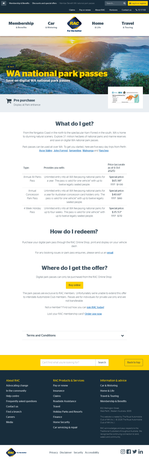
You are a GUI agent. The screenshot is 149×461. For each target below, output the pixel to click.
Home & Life (107, 391)
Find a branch (14, 412)
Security (78, 452)
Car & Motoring (109, 385)
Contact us (126, 10)
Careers (10, 417)
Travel (56, 406)
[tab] (21, 25)
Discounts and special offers (44, 3)
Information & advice (113, 380)
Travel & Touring (109, 396)
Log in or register (137, 3)
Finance (57, 417)
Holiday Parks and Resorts (67, 412)
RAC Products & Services (68, 380)
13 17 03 (141, 10)
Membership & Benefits (19, 3)
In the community (16, 391)
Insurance (58, 391)
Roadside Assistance (64, 401)
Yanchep (104, 150)
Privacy (53, 452)
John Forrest (61, 150)
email (110, 253)
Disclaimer (66, 452)
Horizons (113, 10)
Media (9, 422)
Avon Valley (45, 150)
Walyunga (88, 150)
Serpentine (75, 150)
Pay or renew (85, 10)
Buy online (74, 285)
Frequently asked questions (21, 401)
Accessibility (92, 452)
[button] (74, 335)
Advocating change (17, 385)
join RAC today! (95, 307)
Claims (72, 10)
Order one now (93, 314)
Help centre (12, 396)
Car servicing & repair (65, 427)
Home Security (61, 422)
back (12, 67)
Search (102, 362)
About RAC (100, 10)
